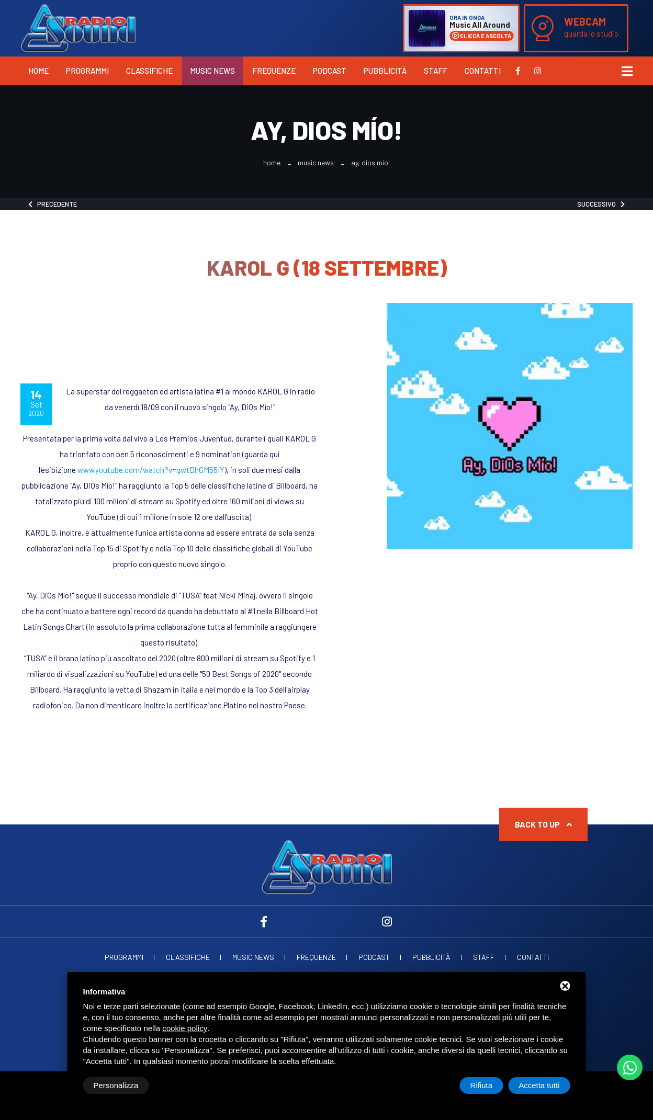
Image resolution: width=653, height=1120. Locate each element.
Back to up (543, 824)
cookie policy (184, 1028)
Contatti (483, 70)
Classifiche (149, 70)
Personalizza (116, 1085)
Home (38, 70)
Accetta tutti (539, 1085)
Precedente (52, 204)
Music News (212, 70)
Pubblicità (385, 70)
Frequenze (274, 70)
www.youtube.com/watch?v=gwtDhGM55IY (150, 469)
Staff (435, 70)
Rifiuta (481, 1085)
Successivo (601, 204)
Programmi (87, 70)
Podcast (329, 70)
